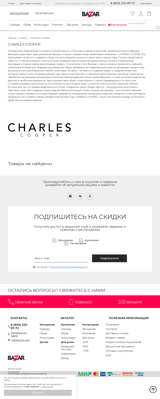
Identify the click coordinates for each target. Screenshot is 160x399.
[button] (38, 393)
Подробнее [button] (47, 387)
